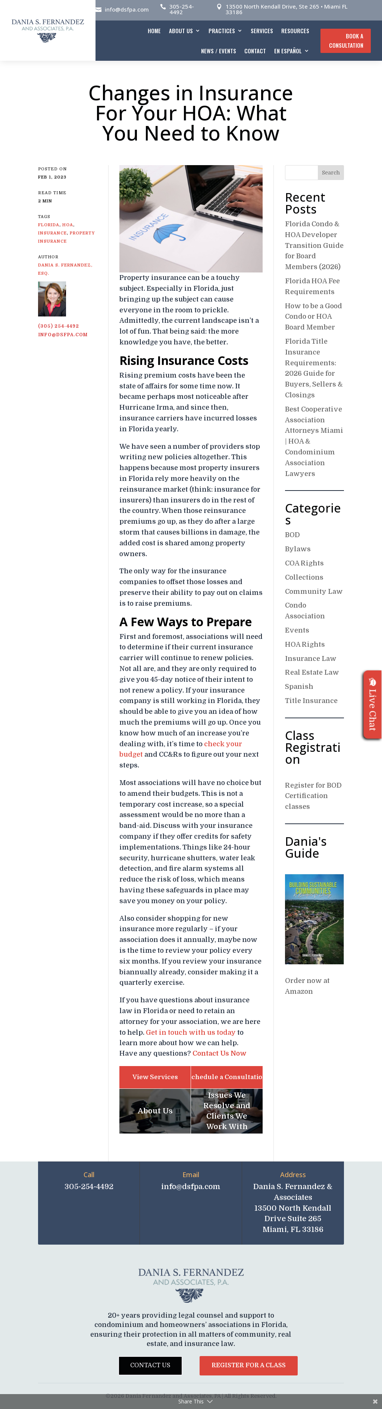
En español (288, 51)
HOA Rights (305, 644)
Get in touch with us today (191, 1032)
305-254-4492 (181, 9)
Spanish (299, 686)
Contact (255, 51)
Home (154, 30)
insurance (52, 233)
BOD (292, 535)
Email (190, 1174)
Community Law (314, 591)
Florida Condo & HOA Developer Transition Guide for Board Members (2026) (314, 245)
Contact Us (150, 1365)
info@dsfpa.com (127, 9)
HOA (67, 225)
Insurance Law (310, 658)
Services (262, 30)
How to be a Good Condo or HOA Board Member (313, 316)
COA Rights (304, 563)
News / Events (218, 51)
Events (297, 630)
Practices (222, 30)
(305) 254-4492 (58, 326)
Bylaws (298, 549)
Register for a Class (249, 1365)
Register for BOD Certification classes (313, 796)
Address (293, 1174)
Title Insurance (311, 700)
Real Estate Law (312, 672)
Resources (295, 30)
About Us (181, 30)
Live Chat (372, 704)
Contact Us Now (219, 1053)
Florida (48, 225)
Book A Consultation (346, 41)
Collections (304, 577)
